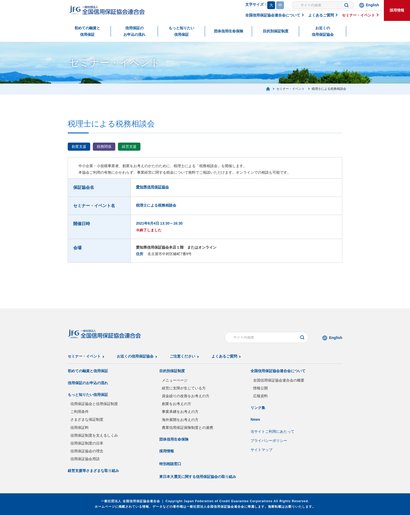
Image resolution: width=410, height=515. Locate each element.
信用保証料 (79, 427)
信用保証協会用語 (85, 459)
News (255, 419)
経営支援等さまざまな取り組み (93, 471)
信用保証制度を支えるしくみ (94, 435)
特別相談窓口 (170, 464)
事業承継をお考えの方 (180, 411)
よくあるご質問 (321, 15)
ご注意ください (182, 356)
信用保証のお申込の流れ (134, 31)
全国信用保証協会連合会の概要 (278, 380)
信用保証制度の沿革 (86, 443)
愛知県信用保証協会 (152, 187)
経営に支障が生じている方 (184, 388)
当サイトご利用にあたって (272, 431)
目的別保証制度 (275, 31)
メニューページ (174, 380)
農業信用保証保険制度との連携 (187, 427)
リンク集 (257, 408)
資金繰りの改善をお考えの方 (185, 396)
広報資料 (260, 396)
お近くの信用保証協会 (323, 31)
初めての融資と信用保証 (87, 31)
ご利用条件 (79, 411)
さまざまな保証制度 (86, 419)
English (372, 5)
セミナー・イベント (358, 15)
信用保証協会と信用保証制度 (94, 404)
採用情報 (397, 10)
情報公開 (260, 388)
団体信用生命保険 (228, 31)
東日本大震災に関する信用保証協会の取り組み (197, 477)
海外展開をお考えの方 (180, 420)
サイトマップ (261, 450)
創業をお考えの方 (176, 404)
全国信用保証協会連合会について (272, 15)
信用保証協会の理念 (86, 451)
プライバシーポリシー (268, 440)
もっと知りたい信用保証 (181, 31)
